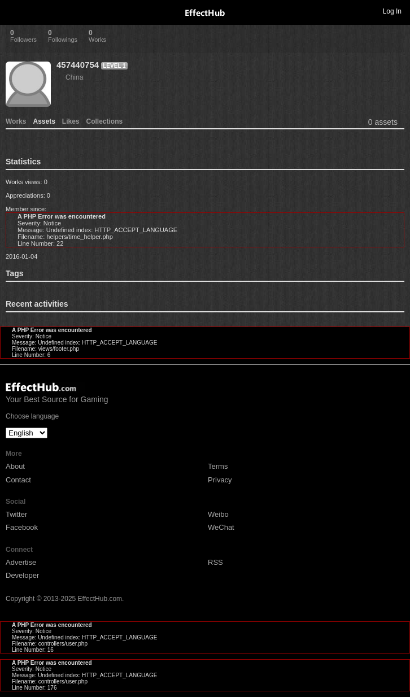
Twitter (16, 514)
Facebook (22, 527)
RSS (215, 562)
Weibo (218, 514)
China (74, 77)
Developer (22, 575)
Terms (218, 466)
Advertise (21, 562)
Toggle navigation (13, 10)
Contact (18, 480)
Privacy (220, 480)
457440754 (77, 64)
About (15, 466)
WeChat (221, 527)
